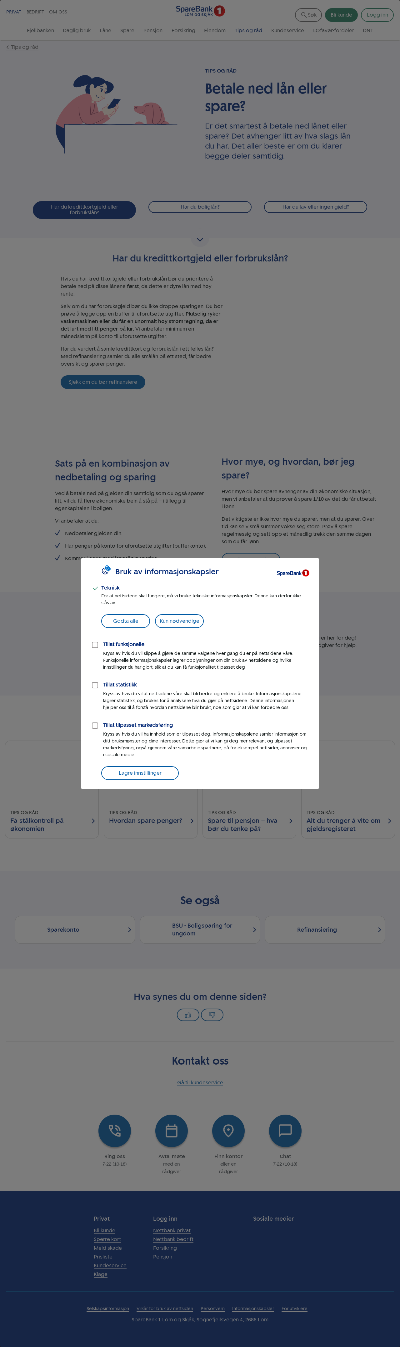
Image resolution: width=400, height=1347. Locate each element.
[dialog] (200, 673)
